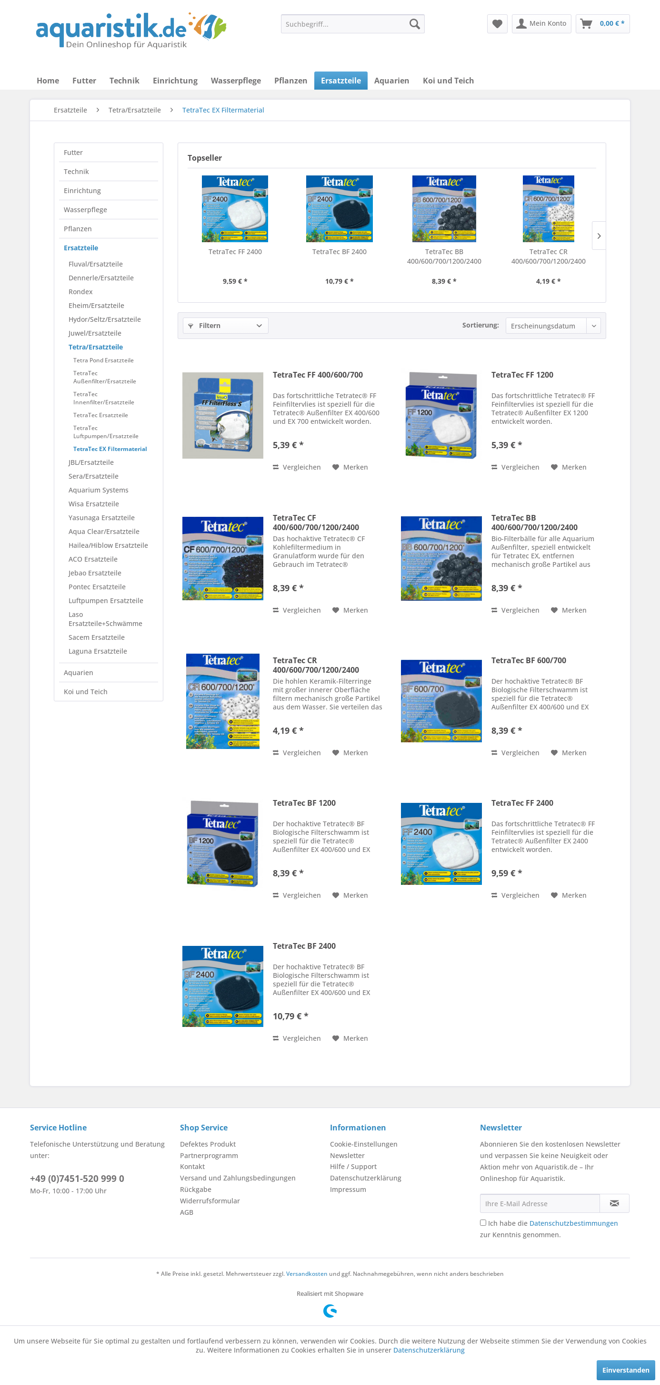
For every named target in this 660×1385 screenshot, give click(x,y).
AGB (186, 1212)
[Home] (48, 81)
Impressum (348, 1189)
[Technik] (124, 81)
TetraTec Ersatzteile (100, 415)
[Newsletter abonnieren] (615, 1203)
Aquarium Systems (99, 489)
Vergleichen (297, 467)
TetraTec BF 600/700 (528, 661)
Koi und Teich (86, 691)
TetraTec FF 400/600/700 (318, 375)
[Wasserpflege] (236, 81)
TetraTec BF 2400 (339, 251)
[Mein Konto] (541, 23)
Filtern (204, 325)
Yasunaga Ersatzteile (102, 517)
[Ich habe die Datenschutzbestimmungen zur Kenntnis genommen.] (483, 1223)
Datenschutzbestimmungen (574, 1223)
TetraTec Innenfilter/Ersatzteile (103, 398)
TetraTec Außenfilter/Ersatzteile (104, 377)
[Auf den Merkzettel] (350, 467)
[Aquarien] (392, 81)
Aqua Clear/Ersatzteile (104, 531)
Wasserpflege (85, 209)
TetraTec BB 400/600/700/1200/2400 (444, 256)
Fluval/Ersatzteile (96, 263)
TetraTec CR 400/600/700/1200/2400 (548, 256)
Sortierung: (480, 324)
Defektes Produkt (208, 1144)
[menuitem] (353, 23)
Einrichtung (82, 190)
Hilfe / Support (353, 1166)
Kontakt (192, 1166)
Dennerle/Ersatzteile (101, 277)
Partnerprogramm (209, 1155)
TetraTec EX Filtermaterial (110, 449)
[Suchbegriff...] (353, 23)
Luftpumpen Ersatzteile (106, 600)
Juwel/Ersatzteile (95, 333)
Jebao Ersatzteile (95, 572)
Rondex (81, 291)
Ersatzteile (81, 247)
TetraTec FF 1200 (522, 375)
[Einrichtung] (175, 81)
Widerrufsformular (210, 1200)
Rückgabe (195, 1189)
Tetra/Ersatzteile (96, 346)
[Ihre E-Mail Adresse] (540, 1203)
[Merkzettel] (497, 23)
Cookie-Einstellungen (364, 1144)
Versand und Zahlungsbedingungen (238, 1177)
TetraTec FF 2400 (235, 251)
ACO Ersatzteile (93, 559)
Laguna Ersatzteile (98, 651)
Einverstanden (626, 1370)
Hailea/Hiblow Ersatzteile (108, 545)
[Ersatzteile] (341, 81)
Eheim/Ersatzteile (96, 305)
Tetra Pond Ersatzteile (103, 360)
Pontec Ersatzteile (97, 586)
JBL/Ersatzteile (91, 462)
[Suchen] (415, 23)
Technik (76, 171)
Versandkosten (307, 1274)
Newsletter (347, 1155)
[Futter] (84, 81)
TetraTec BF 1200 (304, 803)
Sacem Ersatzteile (97, 637)
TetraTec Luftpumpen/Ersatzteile (106, 432)
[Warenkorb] (603, 23)
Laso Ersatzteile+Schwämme (105, 619)
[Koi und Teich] (448, 81)
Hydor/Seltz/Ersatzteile (105, 319)
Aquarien (78, 672)
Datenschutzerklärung (365, 1177)
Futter (73, 152)
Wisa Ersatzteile (94, 503)
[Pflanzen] (291, 81)
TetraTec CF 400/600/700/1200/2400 (316, 522)
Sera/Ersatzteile (94, 476)
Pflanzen (78, 228)
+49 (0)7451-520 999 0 (77, 1178)
